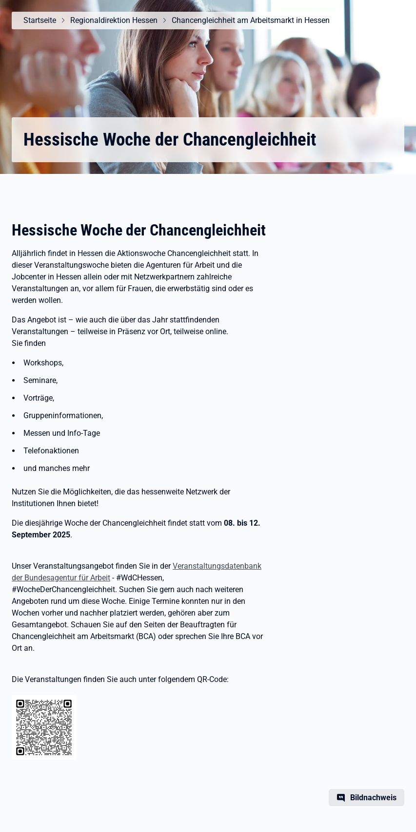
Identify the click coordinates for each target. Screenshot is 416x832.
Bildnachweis (373, 797)
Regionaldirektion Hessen (114, 20)
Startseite (39, 20)
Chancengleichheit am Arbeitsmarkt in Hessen (251, 20)
